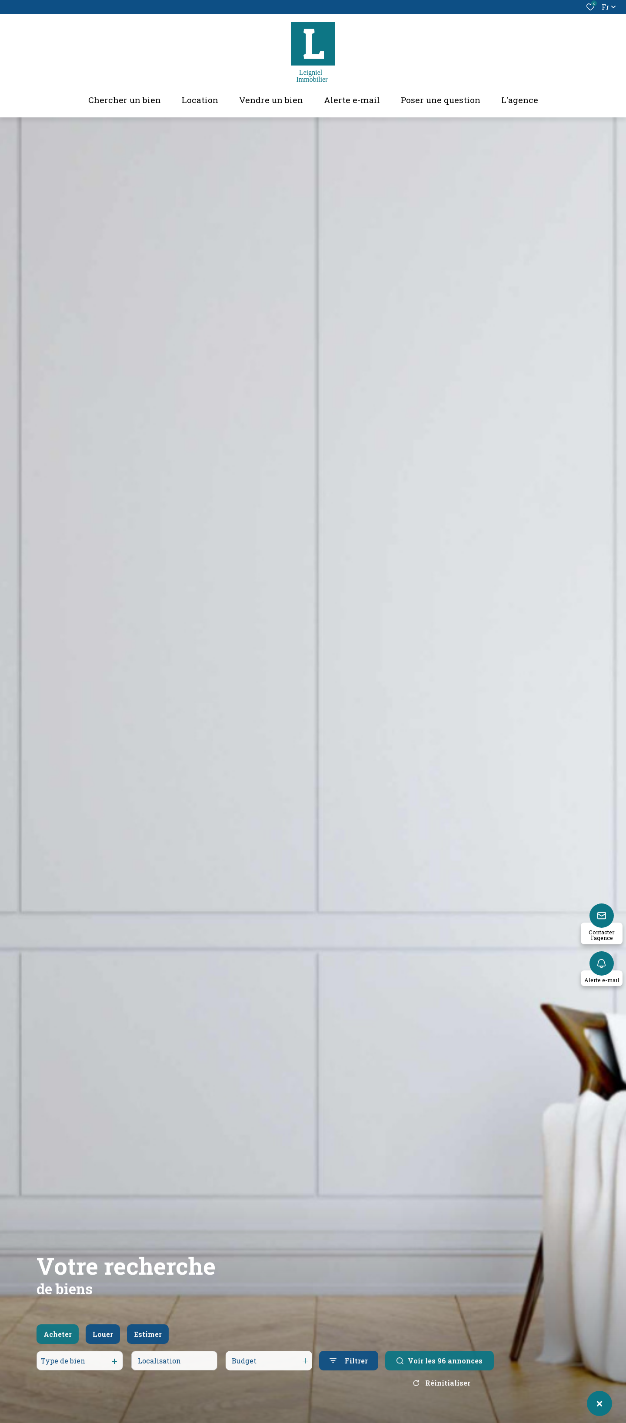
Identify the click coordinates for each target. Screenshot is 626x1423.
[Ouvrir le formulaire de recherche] (348, 1369)
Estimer (148, 1342)
